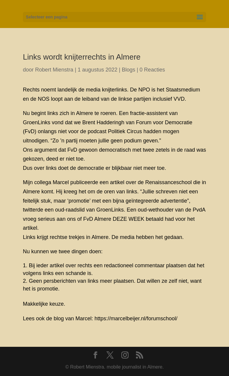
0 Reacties (152, 70)
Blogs (128, 70)
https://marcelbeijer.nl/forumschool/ (136, 318)
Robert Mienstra (54, 70)
